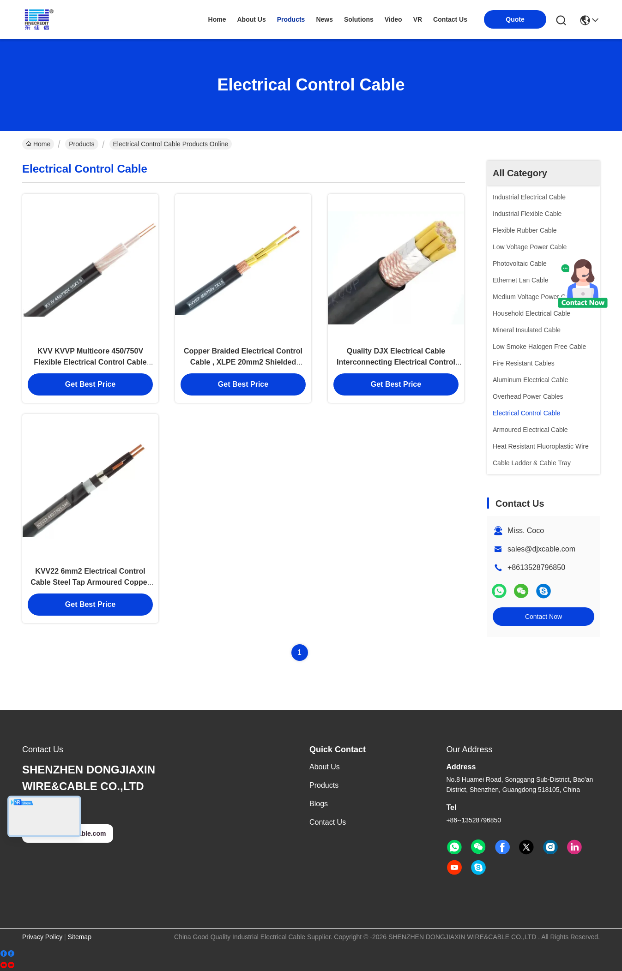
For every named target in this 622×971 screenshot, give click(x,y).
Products (81, 144)
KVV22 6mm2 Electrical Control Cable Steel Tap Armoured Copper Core (90, 583)
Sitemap (79, 937)
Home (217, 19)
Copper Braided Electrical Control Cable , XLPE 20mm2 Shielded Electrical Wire (243, 363)
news (324, 19)
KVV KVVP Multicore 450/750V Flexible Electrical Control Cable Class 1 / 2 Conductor (90, 363)
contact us (450, 19)
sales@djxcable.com (541, 549)
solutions (359, 19)
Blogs (318, 804)
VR (417, 19)
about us (251, 19)
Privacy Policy (42, 937)
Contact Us (327, 822)
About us (324, 767)
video (393, 19)
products (291, 19)
